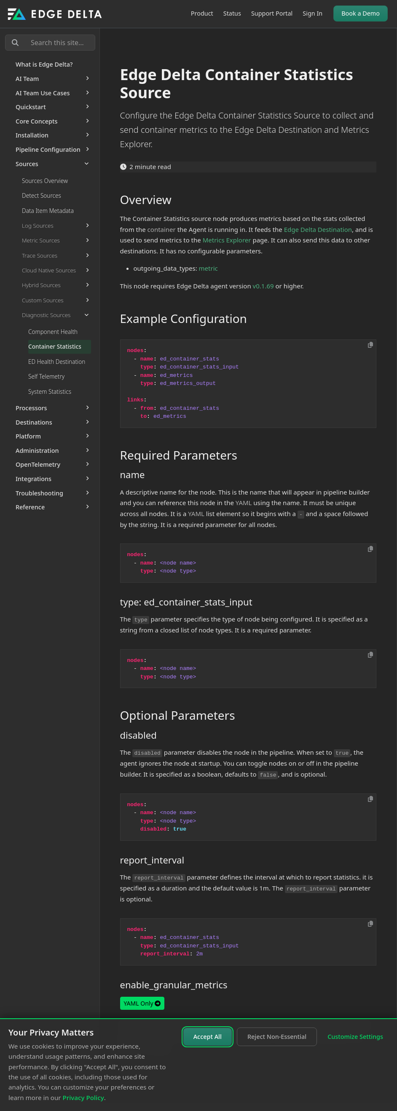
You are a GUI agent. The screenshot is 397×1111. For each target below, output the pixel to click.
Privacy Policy (83, 1097)
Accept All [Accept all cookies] (207, 1037)
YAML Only (142, 1003)
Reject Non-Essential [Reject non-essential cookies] (276, 1037)
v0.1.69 (263, 286)
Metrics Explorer (227, 240)
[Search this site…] (50, 43)
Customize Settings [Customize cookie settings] (355, 1037)
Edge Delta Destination (318, 229)
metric (208, 268)
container (162, 229)
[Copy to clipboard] (370, 345)
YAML (244, 502)
